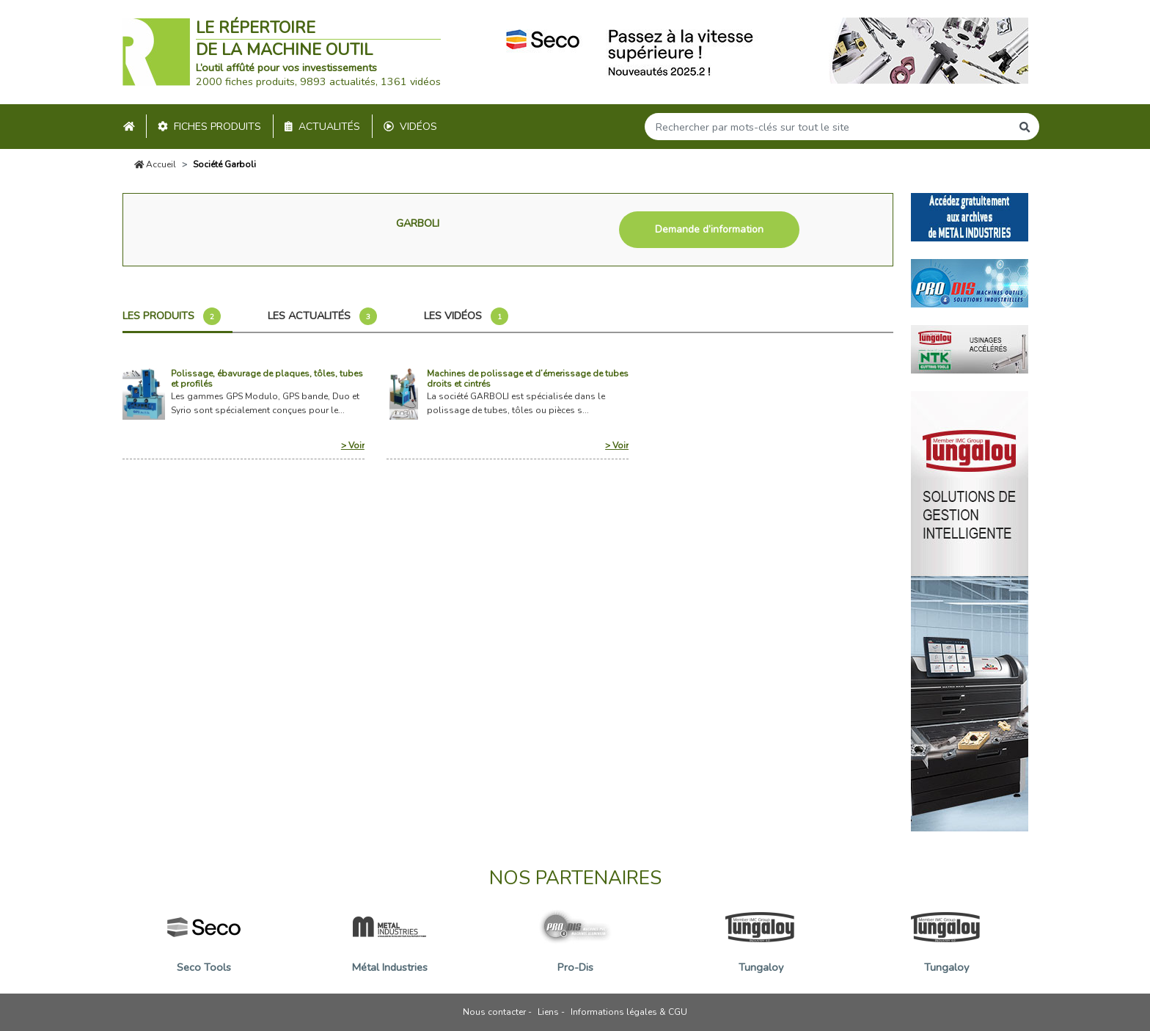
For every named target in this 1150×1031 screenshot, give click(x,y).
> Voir (353, 445)
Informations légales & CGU (629, 1012)
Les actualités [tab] (322, 316)
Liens (548, 1012)
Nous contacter (494, 1012)
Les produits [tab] (171, 316)
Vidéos (410, 127)
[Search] (828, 126)
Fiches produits (209, 127)
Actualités (322, 127)
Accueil (155, 164)
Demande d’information (709, 229)
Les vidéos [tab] (466, 316)
